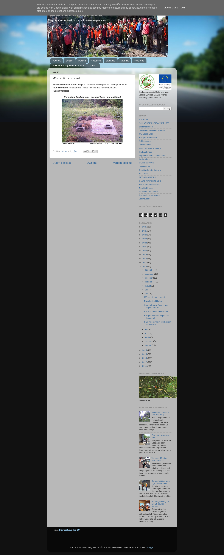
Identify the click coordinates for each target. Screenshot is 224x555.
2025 (144, 231)
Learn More (171, 7)
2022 (144, 243)
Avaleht (57, 60)
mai (147, 329)
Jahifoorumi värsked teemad (152, 130)
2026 (144, 227)
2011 (144, 366)
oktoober (149, 278)
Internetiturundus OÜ (69, 530)
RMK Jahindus (145, 152)
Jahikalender (145, 145)
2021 (144, 247)
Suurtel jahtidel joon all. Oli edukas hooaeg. (160, 503)
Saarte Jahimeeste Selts (150, 181)
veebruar (149, 341)
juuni (147, 294)
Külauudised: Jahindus (149, 195)
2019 (144, 254)
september (150, 282)
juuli (147, 290)
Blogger (150, 547)
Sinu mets (143, 173)
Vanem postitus (122, 162)
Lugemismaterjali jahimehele (152, 155)
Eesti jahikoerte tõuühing (150, 170)
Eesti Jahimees (146, 188)
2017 (144, 262)
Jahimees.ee (145, 141)
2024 (144, 235)
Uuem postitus (62, 162)
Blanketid (110, 60)
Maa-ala (124, 60)
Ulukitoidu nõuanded (148, 191)
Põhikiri (82, 60)
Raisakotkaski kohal (153, 301)
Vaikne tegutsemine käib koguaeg (160, 413)
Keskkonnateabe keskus (150, 148)
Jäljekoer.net (145, 166)
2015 (144, 350)
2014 (144, 354)
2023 (144, 239)
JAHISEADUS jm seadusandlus (68, 65)
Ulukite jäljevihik (146, 163)
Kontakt (93, 65)
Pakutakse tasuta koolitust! (156, 311)
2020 (144, 250)
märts (147, 337)
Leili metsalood (146, 127)
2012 (144, 362)
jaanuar (148, 345)
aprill (147, 333)
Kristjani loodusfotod (148, 137)
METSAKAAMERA (147, 177)
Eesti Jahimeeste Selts (149, 184)
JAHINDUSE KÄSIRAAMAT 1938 (154, 123)
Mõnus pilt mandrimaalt (154, 297)
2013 (144, 358)
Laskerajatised (145, 159)
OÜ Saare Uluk (146, 134)
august (148, 286)
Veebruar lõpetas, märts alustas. (159, 459)
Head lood (139, 60)
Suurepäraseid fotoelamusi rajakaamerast (156, 306)
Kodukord (96, 60)
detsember (150, 270)
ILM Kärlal (143, 119)
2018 (144, 258)
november (149, 274)
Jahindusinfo (145, 199)
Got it (184, 7)
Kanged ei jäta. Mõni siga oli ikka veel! (160, 482)
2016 (144, 266)
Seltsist (69, 60)
